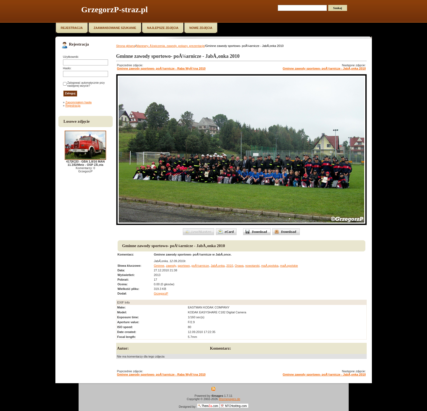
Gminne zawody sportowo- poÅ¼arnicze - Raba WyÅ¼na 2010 (161, 68)
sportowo (184, 265)
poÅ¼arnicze (200, 265)
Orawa (239, 265)
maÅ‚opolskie (289, 265)
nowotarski (252, 265)
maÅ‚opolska (269, 265)
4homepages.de (229, 399)
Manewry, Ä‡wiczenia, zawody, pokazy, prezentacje (170, 45)
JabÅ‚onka (218, 265)
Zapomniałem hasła (78, 102)
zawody (171, 265)
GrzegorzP (161, 293)
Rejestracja (72, 105)
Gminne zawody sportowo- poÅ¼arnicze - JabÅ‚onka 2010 (324, 68)
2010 (229, 265)
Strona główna (125, 45)
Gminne (159, 265)
